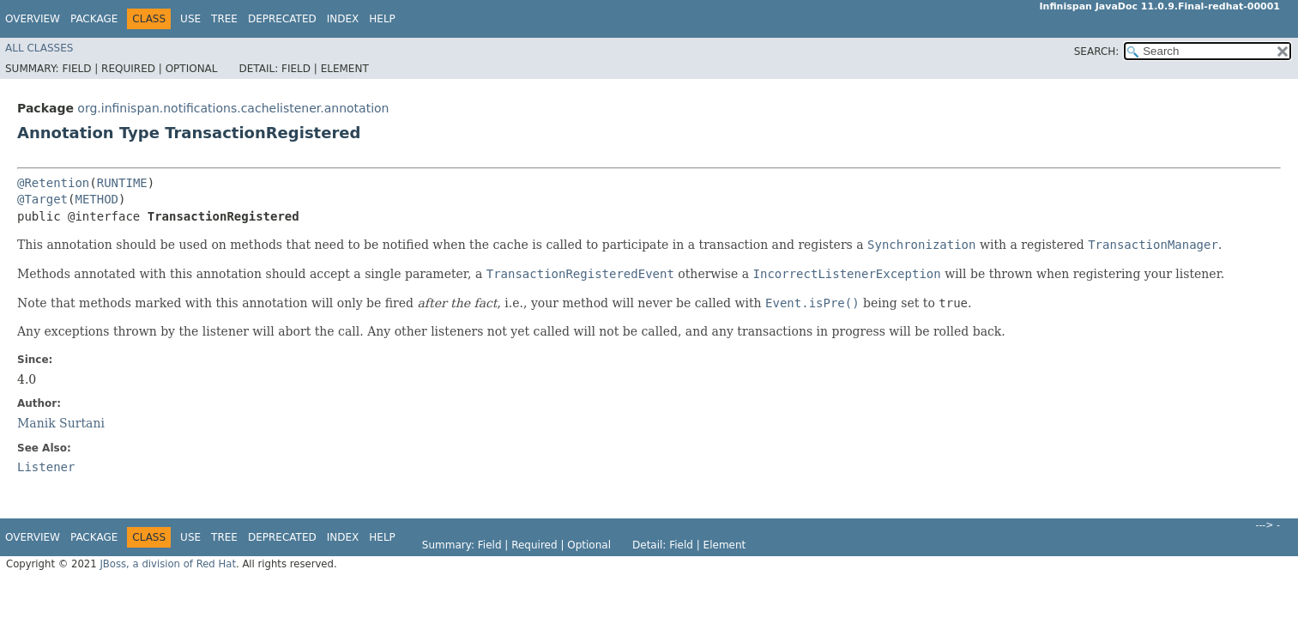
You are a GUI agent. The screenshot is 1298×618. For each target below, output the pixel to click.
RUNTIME (122, 183)
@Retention (53, 183)
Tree (224, 19)
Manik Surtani (61, 423)
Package (94, 19)
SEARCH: (1097, 51)
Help (382, 19)
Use (190, 19)
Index (343, 19)
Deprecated (282, 19)
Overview (32, 19)
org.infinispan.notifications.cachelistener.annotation (233, 108)
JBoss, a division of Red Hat (168, 564)
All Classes (39, 48)
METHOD (96, 199)
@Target (42, 199)
